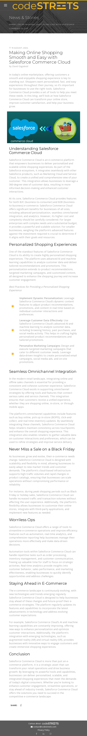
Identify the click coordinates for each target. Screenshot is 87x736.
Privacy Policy (44, 730)
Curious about (34, 723)
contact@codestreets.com (44, 726)
